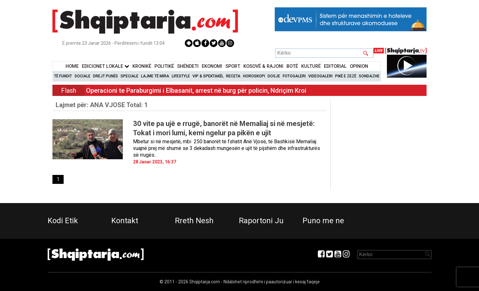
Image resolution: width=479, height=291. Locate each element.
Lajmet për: (102, 105)
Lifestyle (181, 76)
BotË (292, 66)
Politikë (164, 66)
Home (72, 66)
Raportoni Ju (261, 220)
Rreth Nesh (194, 220)
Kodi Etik (63, 220)
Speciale (129, 76)
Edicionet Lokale (105, 66)
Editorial (335, 66)
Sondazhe (369, 76)
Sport (232, 66)
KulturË (311, 66)
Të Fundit (63, 76)
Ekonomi (212, 66)
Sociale (82, 76)
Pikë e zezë (345, 76)
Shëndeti (188, 66)
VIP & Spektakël (208, 76)
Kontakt (124, 220)
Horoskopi (254, 76)
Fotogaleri (294, 76)
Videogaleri (320, 76)
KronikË (141, 66)
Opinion (359, 66)
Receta (233, 76)
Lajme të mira (155, 76)
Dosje (274, 76)
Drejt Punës (105, 76)
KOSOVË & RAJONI (263, 66)
